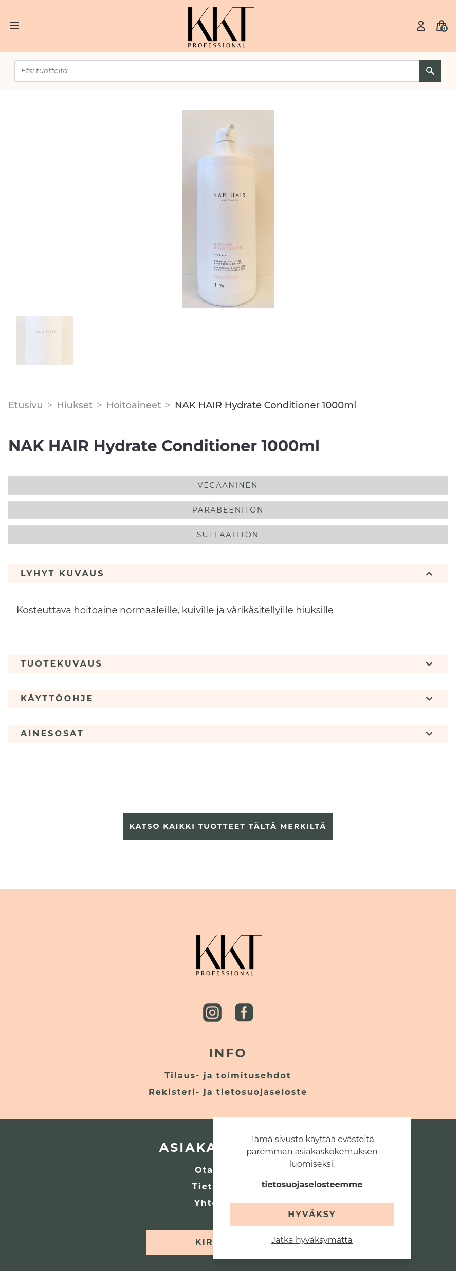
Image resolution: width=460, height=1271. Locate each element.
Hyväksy (312, 1214)
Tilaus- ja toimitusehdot (227, 1075)
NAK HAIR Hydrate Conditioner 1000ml (265, 405)
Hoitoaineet (133, 405)
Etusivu (25, 405)
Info (228, 1053)
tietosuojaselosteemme (312, 1184)
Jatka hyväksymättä (312, 1240)
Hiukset (75, 405)
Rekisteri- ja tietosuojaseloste (228, 1092)
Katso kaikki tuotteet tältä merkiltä (228, 826)
